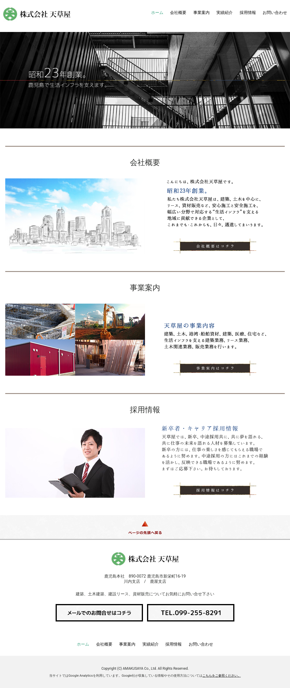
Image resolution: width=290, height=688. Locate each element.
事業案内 (201, 12)
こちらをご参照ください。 (221, 676)
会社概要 (178, 12)
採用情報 (248, 12)
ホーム (157, 12)
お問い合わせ (275, 12)
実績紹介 (224, 12)
